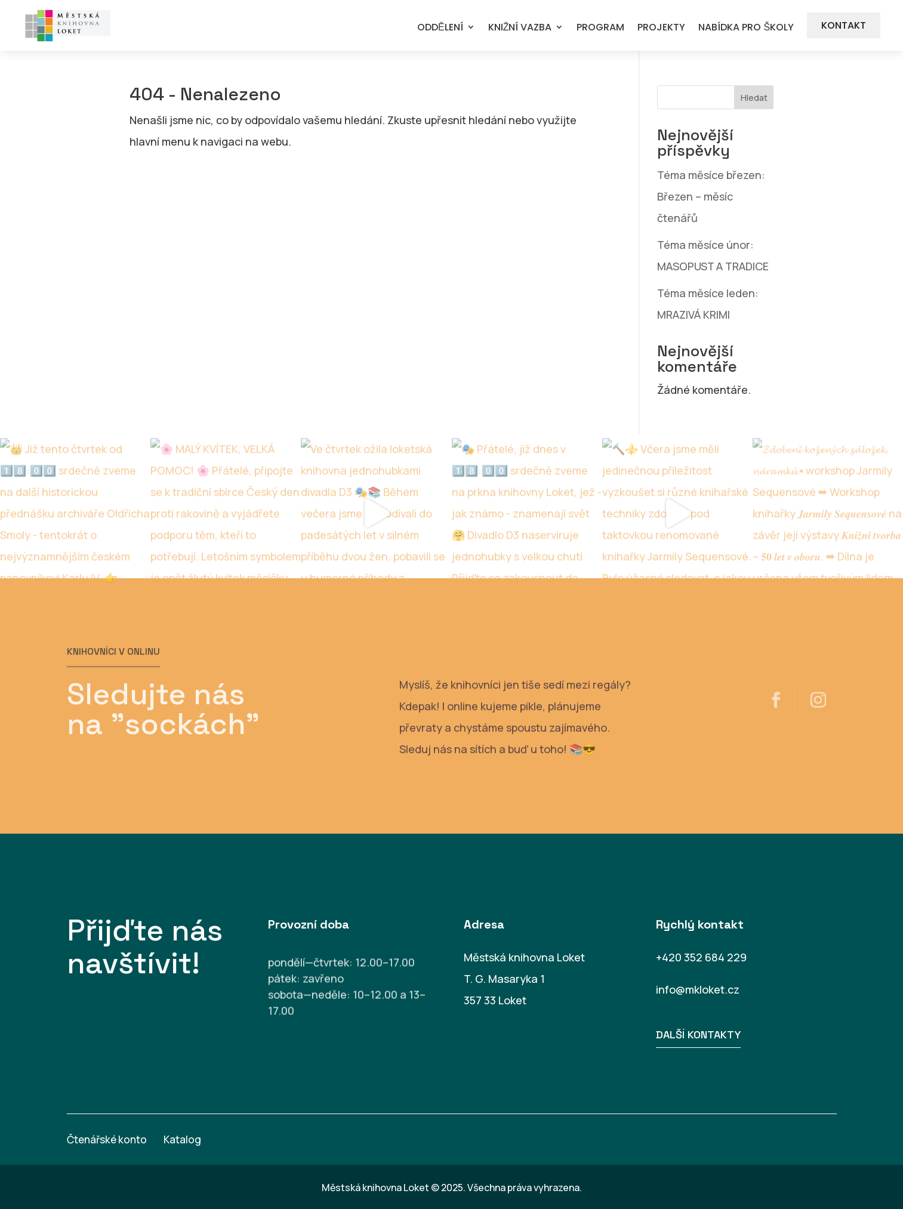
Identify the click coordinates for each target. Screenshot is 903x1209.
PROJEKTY (661, 27)
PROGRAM (600, 27)
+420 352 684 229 (701, 957)
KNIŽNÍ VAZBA (520, 27)
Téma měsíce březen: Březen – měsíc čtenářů (711, 196)
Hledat (754, 97)
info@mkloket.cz (697, 989)
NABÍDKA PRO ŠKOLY (746, 27)
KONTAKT (843, 25)
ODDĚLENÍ (440, 27)
